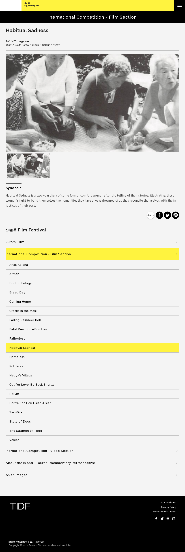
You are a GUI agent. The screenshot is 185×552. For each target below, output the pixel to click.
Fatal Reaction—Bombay (28, 329)
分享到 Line (175, 215)
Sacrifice (16, 412)
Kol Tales (16, 366)
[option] (92, 103)
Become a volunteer (165, 511)
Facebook (156, 518)
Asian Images (16, 475)
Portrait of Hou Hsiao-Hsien (30, 403)
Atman (14, 274)
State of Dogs (20, 421)
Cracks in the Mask (23, 311)
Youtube (168, 518)
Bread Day (17, 292)
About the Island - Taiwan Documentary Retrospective (50, 463)
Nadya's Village (21, 375)
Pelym (14, 394)
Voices (14, 440)
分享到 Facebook (159, 215)
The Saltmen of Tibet (25, 430)
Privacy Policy (169, 507)
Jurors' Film (15, 242)
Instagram (174, 518)
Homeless (17, 357)
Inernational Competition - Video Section (40, 451)
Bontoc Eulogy (20, 283)
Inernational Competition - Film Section (38, 254)
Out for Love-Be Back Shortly (32, 384)
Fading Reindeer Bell (25, 320)
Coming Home (20, 301)
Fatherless (17, 338)
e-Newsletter (169, 502)
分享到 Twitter (167, 215)
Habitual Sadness (22, 347)
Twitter (162, 518)
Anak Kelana (18, 265)
